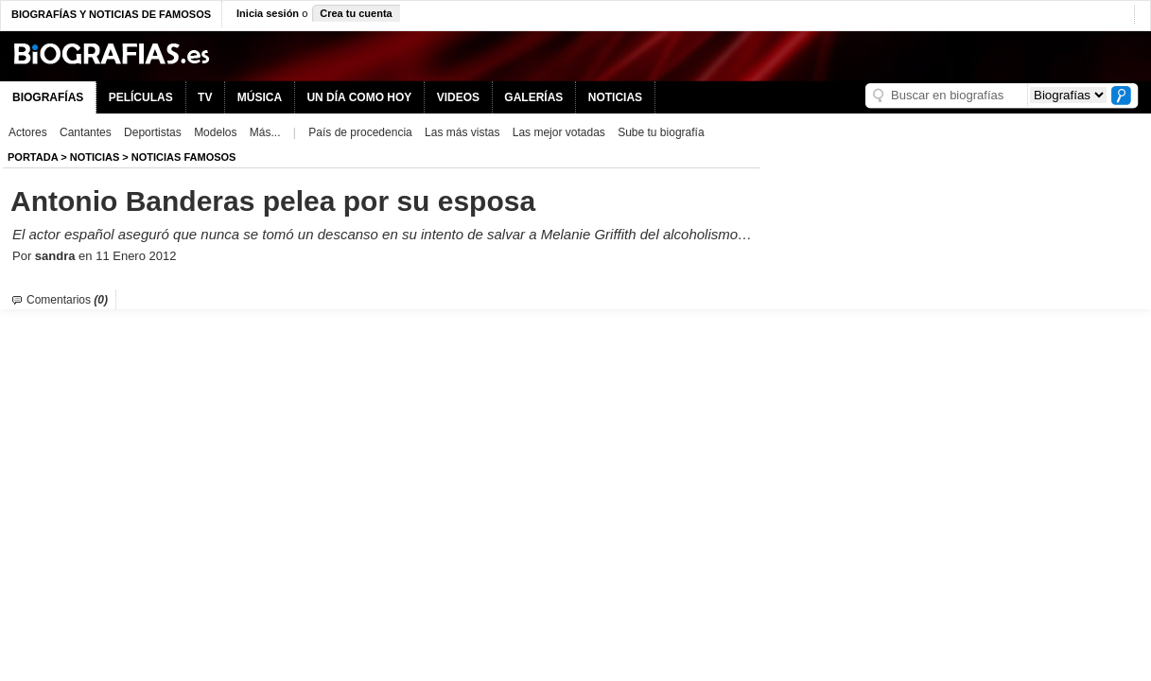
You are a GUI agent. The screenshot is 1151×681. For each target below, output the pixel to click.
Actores (28, 132)
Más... (265, 132)
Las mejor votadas (559, 132)
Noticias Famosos (183, 157)
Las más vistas (462, 132)
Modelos (215, 132)
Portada (33, 157)
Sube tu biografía (661, 132)
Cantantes (86, 132)
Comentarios (67, 299)
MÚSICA (259, 97)
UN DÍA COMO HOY (358, 97)
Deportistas (153, 132)
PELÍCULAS (141, 97)
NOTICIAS (615, 97)
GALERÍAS (533, 97)
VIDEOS (458, 97)
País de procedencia (359, 132)
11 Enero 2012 (136, 256)
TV (205, 97)
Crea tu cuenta (356, 13)
